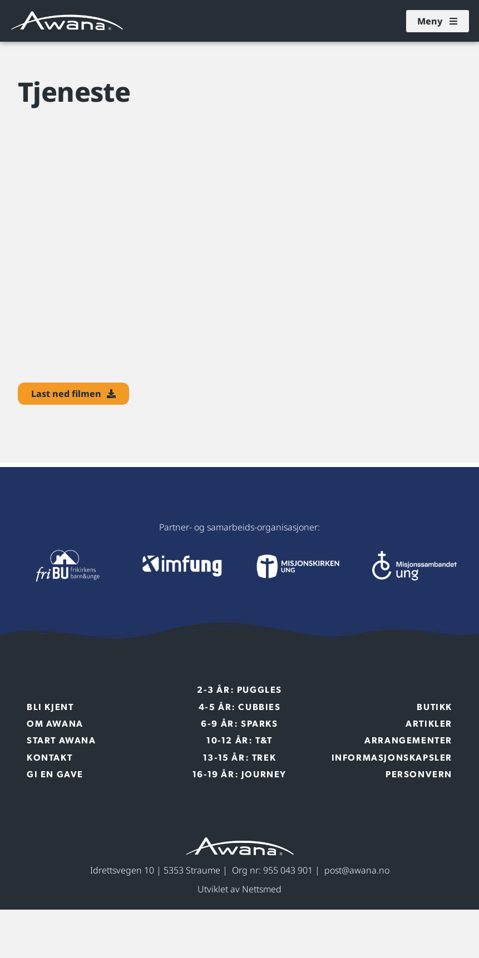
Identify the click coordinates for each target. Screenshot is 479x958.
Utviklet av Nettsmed (239, 889)
